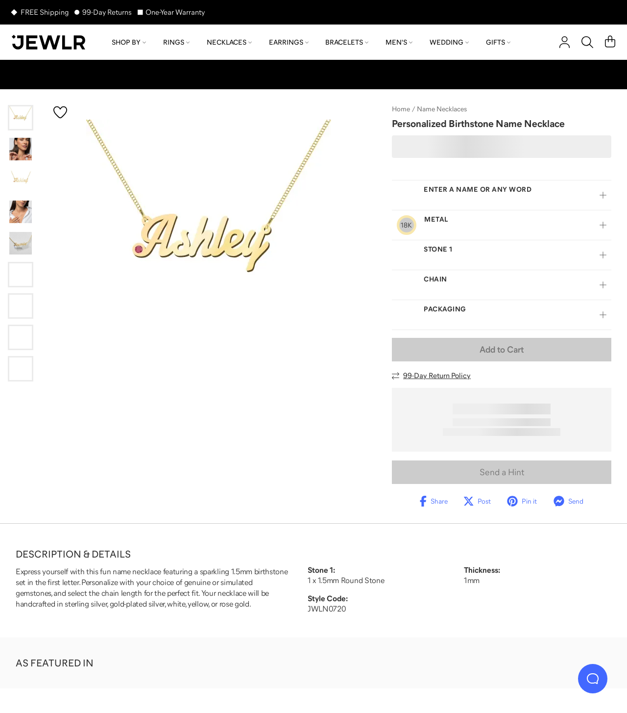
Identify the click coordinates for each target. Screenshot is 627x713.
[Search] (587, 42)
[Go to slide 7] (20, 306)
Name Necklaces (442, 108)
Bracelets (346, 42)
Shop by (129, 42)
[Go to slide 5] (20, 243)
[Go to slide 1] (20, 117)
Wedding (449, 42)
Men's (399, 42)
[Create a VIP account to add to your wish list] (60, 112)
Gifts (498, 42)
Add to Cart (502, 349)
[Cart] (610, 42)
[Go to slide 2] (20, 149)
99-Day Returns (107, 12)
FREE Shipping (45, 12)
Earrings (289, 42)
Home (401, 108)
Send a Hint (502, 472)
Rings (176, 42)
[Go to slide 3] (20, 180)
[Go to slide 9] (20, 369)
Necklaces (229, 42)
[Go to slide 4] (20, 212)
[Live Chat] (592, 678)
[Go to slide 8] (20, 337)
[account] (564, 42)
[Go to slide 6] (20, 274)
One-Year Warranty (175, 12)
